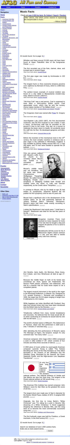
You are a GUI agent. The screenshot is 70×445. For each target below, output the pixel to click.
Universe (5, 155)
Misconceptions (7, 96)
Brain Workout (5, 169)
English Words (6, 53)
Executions (5, 55)
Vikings (4, 158)
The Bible (5, 33)
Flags (4, 62)
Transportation (6, 150)
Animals (4, 30)
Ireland (4, 81)
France (4, 67)
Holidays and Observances (6, 74)
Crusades (5, 50)
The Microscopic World (9, 93)
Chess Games (6, 198)
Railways (5, 126)
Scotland (5, 133)
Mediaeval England (8, 90)
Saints (4, 132)
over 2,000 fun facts (36, 15)
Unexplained (6, 152)
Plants (4, 118)
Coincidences (6, 45)
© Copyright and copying (38, 442)
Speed (4, 140)
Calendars (5, 41)
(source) (31, 64)
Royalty (4, 129)
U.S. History (5, 179)
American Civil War (8, 19)
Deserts (4, 51)
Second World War (8, 135)
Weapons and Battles (8, 160)
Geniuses (5, 68)
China (4, 42)
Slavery (4, 137)
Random (63, 15)
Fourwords (4, 174)
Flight (4, 64)
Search (56, 15)
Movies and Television (9, 101)
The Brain (5, 36)
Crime (4, 48)
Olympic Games (7, 109)
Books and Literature (8, 34)
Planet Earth (6, 116)
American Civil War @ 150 (10, 195)
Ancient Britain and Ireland (46, 109)
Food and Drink (7, 65)
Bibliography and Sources (10, 163)
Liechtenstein (6, 89)
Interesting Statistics (8, 79)
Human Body (6, 76)
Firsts (4, 61)
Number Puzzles (6, 176)
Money (4, 99)
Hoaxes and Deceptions (9, 72)
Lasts (4, 85)
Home (8, 7)
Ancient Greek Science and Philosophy (9, 26)
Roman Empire (7, 127)
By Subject (48, 15)
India (3, 78)
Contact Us (52, 7)
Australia (5, 31)
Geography (5, 70)
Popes (4, 120)
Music (4, 102)
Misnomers (5, 98)
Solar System (6, 138)
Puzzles (37, 7)
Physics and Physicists (9, 112)
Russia (4, 130)
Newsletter (4, 187)
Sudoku (3, 177)
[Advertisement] (7, 234)
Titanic (4, 149)
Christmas (5, 44)
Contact (3, 185)
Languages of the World (9, 84)
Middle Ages (6, 95)
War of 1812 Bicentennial (10, 197)
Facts (23, 7)
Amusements (5, 168)
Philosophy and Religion (9, 110)
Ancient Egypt (6, 24)
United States (6, 154)
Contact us (50, 442)
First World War (7, 59)
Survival (4, 144)
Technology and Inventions (7, 146)
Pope (54, 113)
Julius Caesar (6, 82)
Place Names (6, 113)
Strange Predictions (8, 143)
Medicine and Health (8, 92)
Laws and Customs (8, 87)
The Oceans (6, 107)
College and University (9, 47)
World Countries (7, 161)
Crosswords (5, 173)
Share (2, 10)
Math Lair (5, 194)
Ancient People (7, 28)
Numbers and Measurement (6, 105)
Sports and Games (8, 141)
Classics (4, 171)
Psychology (5, 115)
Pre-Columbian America (9, 121)
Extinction (5, 58)
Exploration (5, 56)
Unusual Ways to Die (8, 157)
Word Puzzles (5, 180)
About (3, 182)
